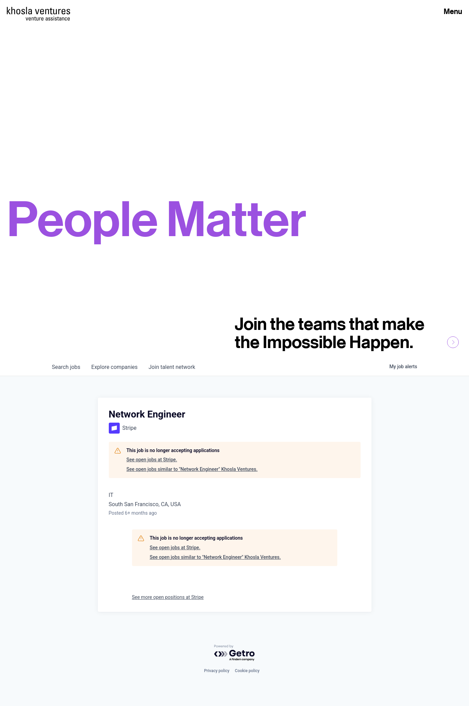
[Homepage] (38, 10)
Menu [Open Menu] (453, 11)
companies (114, 367)
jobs (66, 367)
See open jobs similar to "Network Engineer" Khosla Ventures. (192, 469)
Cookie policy (247, 670)
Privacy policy (216, 670)
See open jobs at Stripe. (152, 459)
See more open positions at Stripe (168, 597)
